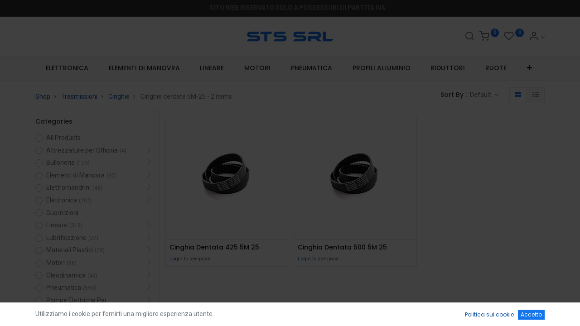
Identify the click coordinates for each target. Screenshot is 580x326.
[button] (529, 68)
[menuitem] (66, 68)
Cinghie (119, 96)
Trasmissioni (79, 96)
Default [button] (481, 94)
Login (176, 259)
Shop (42, 96)
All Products (63, 137)
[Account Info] (537, 37)
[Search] (469, 37)
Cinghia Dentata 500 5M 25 (342, 247)
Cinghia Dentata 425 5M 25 (214, 247)
